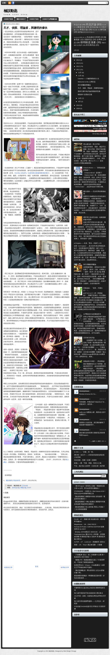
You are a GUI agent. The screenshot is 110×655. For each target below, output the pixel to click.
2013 (78, 63)
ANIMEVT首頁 (8, 19)
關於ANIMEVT (21, 19)
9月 (79, 101)
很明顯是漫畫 (88, 42)
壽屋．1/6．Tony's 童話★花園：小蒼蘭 (88, 545)
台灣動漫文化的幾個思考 (92, 314)
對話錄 (95, 30)
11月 (80, 76)
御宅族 (103, 30)
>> (105, 441)
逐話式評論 (89, 32)
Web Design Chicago (69, 651)
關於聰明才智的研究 (13, 480)
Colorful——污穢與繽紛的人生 (88, 78)
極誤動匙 (10, 11)
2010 (78, 105)
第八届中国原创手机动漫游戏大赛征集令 (88, 593)
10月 (80, 98)
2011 (78, 69)
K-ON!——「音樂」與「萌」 (84, 452)
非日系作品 (90, 45)
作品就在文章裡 (93, 37)
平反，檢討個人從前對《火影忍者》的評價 (89, 466)
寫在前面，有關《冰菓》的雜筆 (85, 460)
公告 (75, 50)
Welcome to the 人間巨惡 (86, 82)
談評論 (80, 32)
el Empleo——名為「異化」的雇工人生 (88, 243)
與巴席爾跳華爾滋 (84, 85)
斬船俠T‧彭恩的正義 (85, 94)
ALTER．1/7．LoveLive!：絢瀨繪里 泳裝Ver (89, 542)
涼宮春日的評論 (89, 338)
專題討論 (23, 487)
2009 (78, 108)
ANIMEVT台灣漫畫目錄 (49, 19)
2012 (78, 66)
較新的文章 (8, 567)
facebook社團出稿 (79, 37)
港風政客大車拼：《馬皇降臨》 (94, 361)
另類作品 (88, 39)
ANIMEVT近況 (34, 19)
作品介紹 (77, 25)
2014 (78, 60)
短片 (80, 45)
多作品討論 (16, 487)
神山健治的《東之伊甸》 (92, 144)
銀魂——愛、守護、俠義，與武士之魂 (87, 463)
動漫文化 (81, 27)
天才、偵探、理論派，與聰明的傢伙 (90, 88)
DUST (29, 487)
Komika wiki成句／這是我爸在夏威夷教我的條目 (32, 173)
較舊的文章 (65, 567)
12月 (80, 72)
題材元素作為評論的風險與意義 (89, 91)
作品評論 (91, 24)
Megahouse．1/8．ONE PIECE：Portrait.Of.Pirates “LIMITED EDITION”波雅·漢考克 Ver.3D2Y (89, 527)
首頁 (36, 566)
